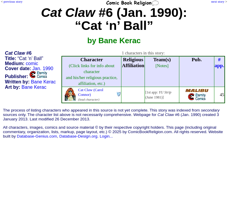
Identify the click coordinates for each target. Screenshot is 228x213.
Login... (106, 136)
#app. (219, 62)
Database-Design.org (78, 136)
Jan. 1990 (42, 68)
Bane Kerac (43, 81)
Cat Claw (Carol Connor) (90, 92)
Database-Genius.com (37, 136)
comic (32, 63)
